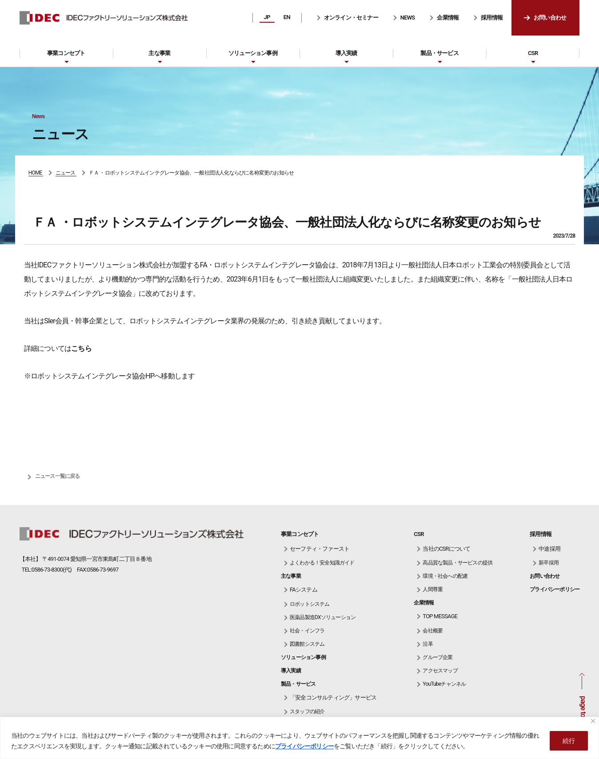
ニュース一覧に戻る (57, 476)
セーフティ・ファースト (319, 548)
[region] (299, 738)
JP (267, 17)
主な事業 (159, 53)
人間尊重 (433, 589)
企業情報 (448, 17)
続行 (569, 740)
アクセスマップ (440, 671)
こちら (81, 348)
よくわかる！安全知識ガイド (322, 563)
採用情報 (492, 17)
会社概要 (433, 631)
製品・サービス (439, 53)
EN (287, 17)
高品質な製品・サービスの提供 (457, 563)
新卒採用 (549, 563)
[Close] (593, 721)
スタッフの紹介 (307, 711)
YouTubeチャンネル (444, 684)
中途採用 (549, 548)
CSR (533, 53)
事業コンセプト (66, 53)
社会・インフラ (307, 631)
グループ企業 (437, 657)
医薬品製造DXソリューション (322, 617)
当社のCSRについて (446, 548)
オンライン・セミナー (351, 17)
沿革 (427, 644)
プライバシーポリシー (304, 746)
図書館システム (307, 644)
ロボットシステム (310, 604)
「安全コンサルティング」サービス (333, 697)
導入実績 (346, 53)
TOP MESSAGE (440, 616)
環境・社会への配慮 (445, 576)
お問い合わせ (550, 17)
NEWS (407, 17)
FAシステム (303, 589)
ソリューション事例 (252, 53)
